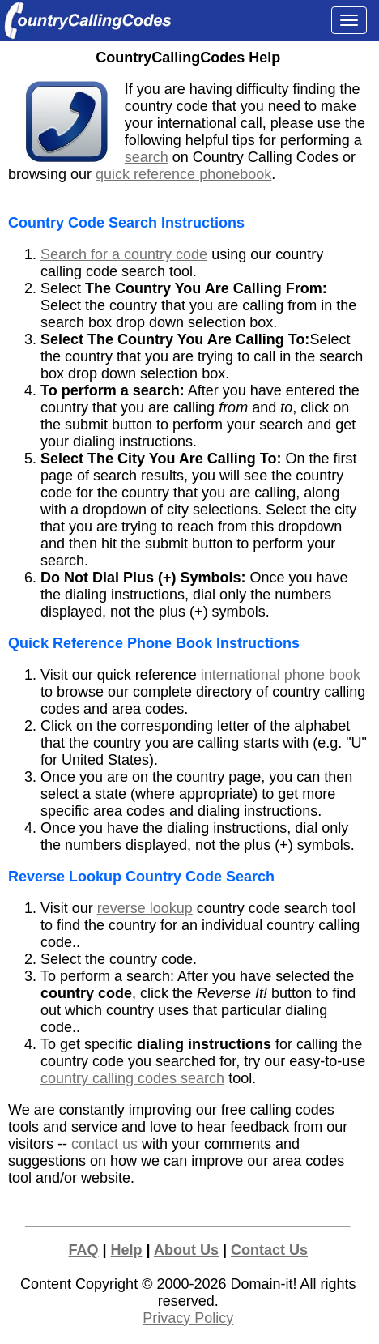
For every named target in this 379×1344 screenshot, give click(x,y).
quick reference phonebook (183, 174)
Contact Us (269, 1250)
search (146, 157)
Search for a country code (123, 254)
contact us (104, 1144)
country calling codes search (132, 1078)
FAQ (84, 1250)
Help (127, 1250)
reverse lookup (145, 908)
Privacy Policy (188, 1318)
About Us (186, 1250)
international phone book (280, 675)
